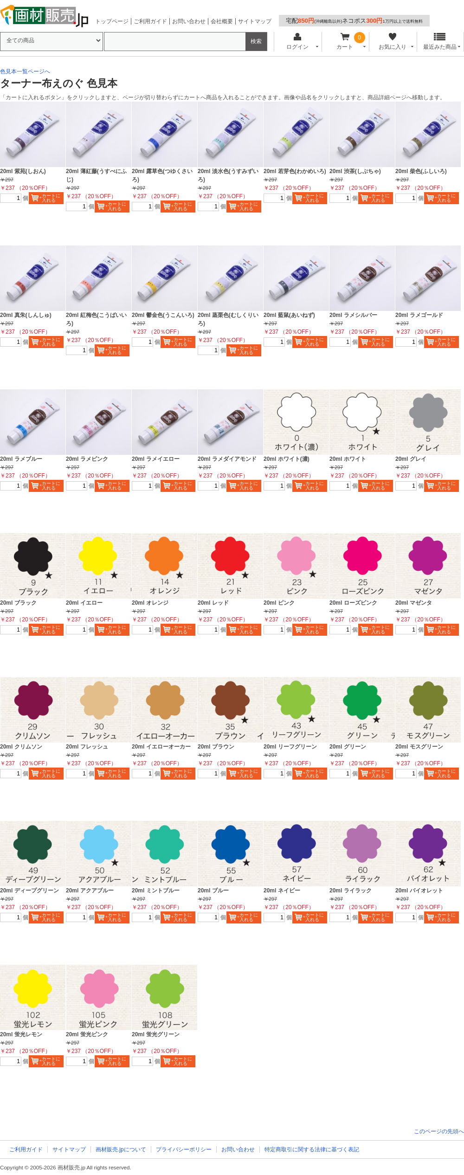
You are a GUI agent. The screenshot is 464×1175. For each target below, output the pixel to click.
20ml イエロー (84, 603)
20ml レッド (213, 603)
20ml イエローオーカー (161, 746)
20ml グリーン (347, 746)
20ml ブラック (18, 603)
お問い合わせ (189, 21)
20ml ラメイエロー (156, 459)
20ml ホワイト (347, 459)
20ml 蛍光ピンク (87, 1034)
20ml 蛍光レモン (21, 1034)
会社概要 (222, 21)
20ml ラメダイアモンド (227, 459)
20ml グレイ (410, 459)
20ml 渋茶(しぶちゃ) (355, 171)
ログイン (297, 41)
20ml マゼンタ (413, 603)
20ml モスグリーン (419, 746)
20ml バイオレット (419, 890)
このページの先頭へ (439, 1131)
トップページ (112, 21)
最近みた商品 (440, 41)
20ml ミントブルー (156, 890)
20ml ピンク (279, 603)
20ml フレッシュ (87, 746)
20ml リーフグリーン (290, 746)
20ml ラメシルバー (353, 315)
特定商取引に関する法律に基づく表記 (311, 1149)
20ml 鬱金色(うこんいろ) (163, 315)
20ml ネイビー (282, 890)
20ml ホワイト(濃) (286, 459)
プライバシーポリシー (184, 1149)
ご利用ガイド (150, 21)
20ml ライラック (350, 890)
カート (345, 41)
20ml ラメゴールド (419, 315)
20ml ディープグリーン (29, 890)
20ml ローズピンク (353, 603)
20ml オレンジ (150, 603)
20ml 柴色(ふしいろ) (421, 171)
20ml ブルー (213, 890)
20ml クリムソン (21, 746)
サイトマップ (254, 21)
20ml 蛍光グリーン (156, 1034)
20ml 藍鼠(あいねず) (289, 315)
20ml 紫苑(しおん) (23, 171)
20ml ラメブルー (21, 459)
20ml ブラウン (216, 746)
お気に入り (392, 41)
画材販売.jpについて (121, 1149)
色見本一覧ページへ (25, 71)
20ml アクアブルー (90, 890)
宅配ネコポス (354, 20)
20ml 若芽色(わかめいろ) (295, 171)
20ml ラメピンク (87, 459)
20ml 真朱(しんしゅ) (26, 315)
